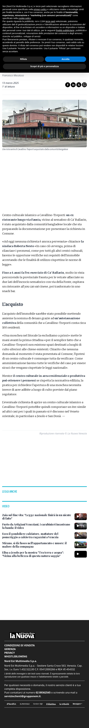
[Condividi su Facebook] (67, 84)
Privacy (9, 652)
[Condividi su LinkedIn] (73, 84)
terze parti (50, 21)
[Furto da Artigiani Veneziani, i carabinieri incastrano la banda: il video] (37, 526)
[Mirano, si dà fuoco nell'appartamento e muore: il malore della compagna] (37, 544)
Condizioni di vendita (19, 645)
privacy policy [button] (40, 9)
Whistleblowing (15, 656)
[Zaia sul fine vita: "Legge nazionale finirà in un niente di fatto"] (37, 516)
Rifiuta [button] (23, 59)
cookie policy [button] (25, 18)
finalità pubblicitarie (65, 30)
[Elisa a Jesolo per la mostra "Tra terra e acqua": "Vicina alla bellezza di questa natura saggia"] (37, 554)
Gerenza (10, 649)
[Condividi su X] (78, 84)
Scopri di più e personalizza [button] (44, 66)
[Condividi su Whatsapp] (84, 84)
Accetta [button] (66, 59)
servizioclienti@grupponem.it (22, 696)
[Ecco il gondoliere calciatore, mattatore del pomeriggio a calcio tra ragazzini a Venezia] (37, 535)
